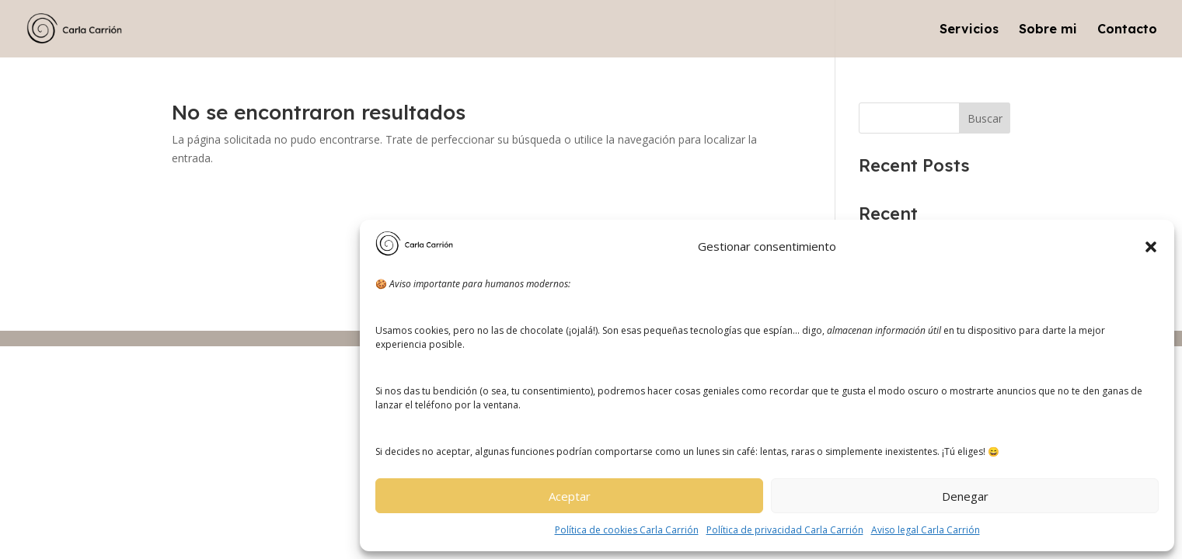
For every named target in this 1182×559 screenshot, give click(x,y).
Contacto (1127, 29)
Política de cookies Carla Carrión (627, 529)
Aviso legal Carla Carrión (925, 529)
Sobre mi (1048, 29)
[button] (1151, 247)
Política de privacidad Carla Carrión (784, 529)
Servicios (969, 29)
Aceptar (570, 496)
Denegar (965, 496)
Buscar (985, 118)
